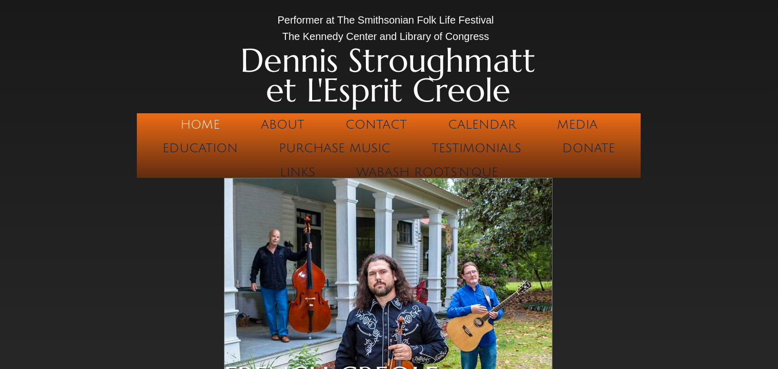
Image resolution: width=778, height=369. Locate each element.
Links (297, 172)
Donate (588, 148)
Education (200, 148)
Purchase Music (335, 148)
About (282, 124)
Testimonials (476, 148)
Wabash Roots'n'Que (427, 172)
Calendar (482, 124)
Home (200, 124)
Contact (376, 124)
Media (577, 124)
